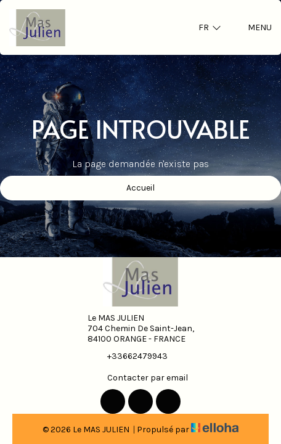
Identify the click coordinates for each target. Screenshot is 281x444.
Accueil (140, 188)
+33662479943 (130, 355)
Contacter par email (140, 377)
